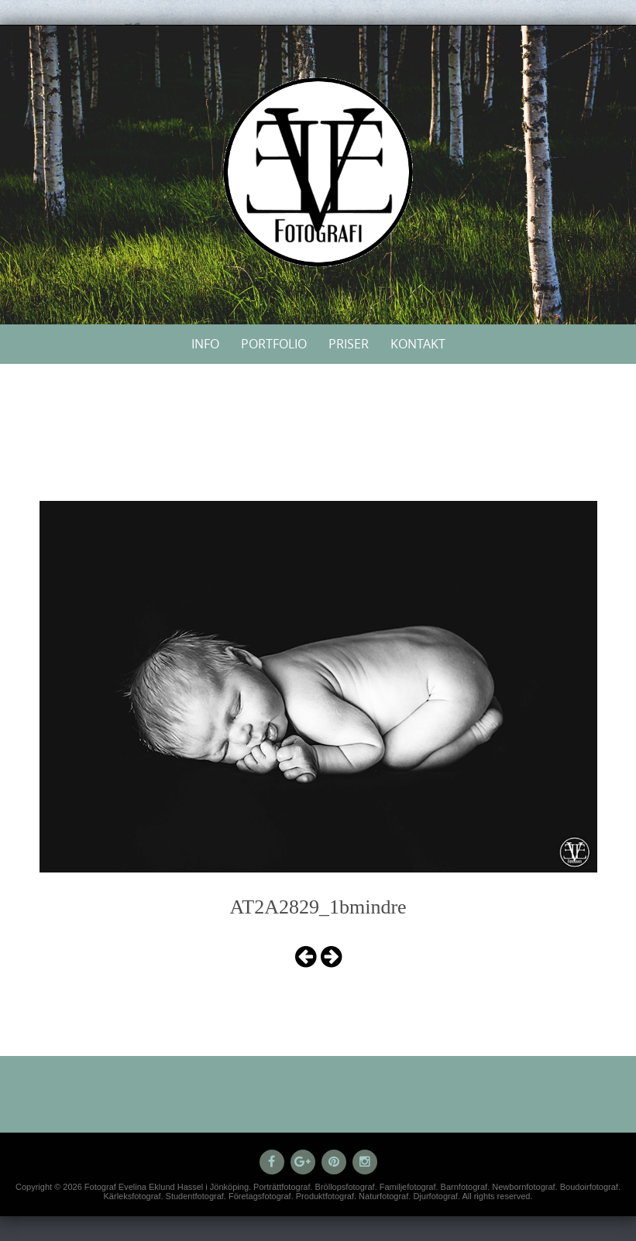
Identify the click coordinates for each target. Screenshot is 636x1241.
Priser (348, 343)
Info (205, 343)
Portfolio (274, 343)
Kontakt (417, 343)
